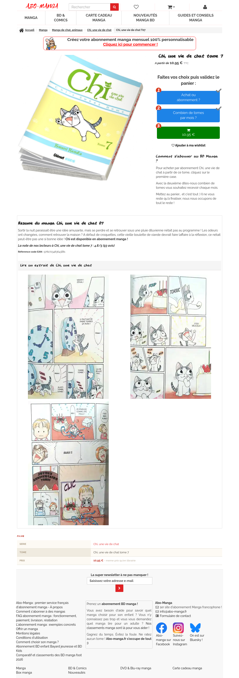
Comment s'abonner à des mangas (40, 611)
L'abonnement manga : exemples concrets (46, 624)
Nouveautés (76, 672)
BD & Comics (60, 17)
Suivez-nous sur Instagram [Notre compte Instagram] (180, 636)
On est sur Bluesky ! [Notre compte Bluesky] (197, 633)
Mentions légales (28, 633)
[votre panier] (171, 7)
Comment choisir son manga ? (37, 642)
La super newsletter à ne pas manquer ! (119, 582)
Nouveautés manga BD (145, 17)
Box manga (24, 672)
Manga (31, 18)
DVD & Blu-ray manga (135, 668)
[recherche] (89, 7)
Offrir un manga (27, 629)
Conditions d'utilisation (32, 637)
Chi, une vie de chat (106, 544)
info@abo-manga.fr (173, 611)
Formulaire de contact (175, 616)
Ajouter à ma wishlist (189, 145)
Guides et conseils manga (196, 17)
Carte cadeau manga (99, 17)
